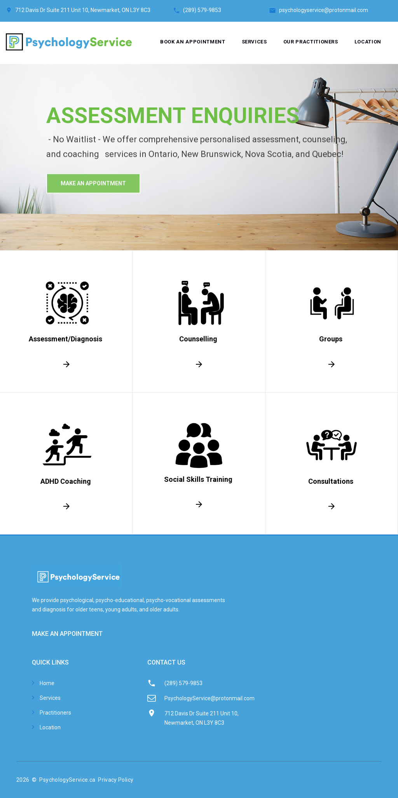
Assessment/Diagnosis (65, 339)
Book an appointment (192, 42)
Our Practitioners (310, 42)
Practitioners (55, 713)
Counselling (198, 339)
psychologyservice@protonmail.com (323, 10)
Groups (330, 339)
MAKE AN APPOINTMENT (67, 633)
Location (367, 42)
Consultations (330, 481)
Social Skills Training (198, 479)
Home (47, 683)
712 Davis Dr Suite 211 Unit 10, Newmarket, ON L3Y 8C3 (82, 10)
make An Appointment (93, 193)
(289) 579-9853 (226, 10)
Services (254, 42)
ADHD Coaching (65, 481)
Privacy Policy (115, 780)
